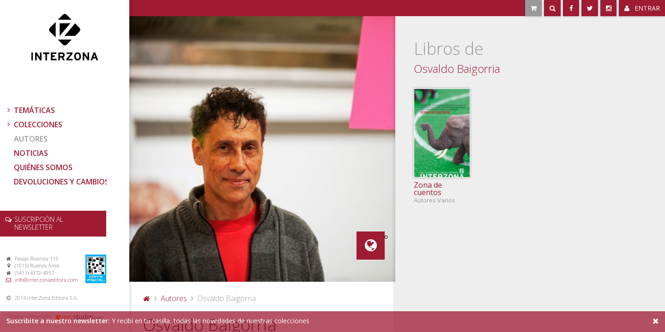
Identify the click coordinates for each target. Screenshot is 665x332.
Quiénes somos (43, 167)
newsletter (38, 223)
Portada (147, 298)
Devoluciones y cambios (61, 181)
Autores (31, 138)
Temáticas (30, 110)
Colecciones (33, 124)
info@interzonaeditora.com (46, 279)
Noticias (31, 153)
